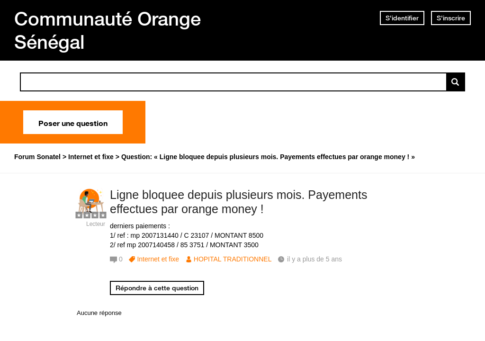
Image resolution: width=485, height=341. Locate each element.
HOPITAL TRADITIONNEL (233, 259)
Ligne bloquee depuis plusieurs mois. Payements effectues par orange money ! (238, 202)
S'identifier (402, 18)
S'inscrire (451, 18)
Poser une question (73, 122)
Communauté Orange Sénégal (107, 30)
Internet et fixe (158, 259)
